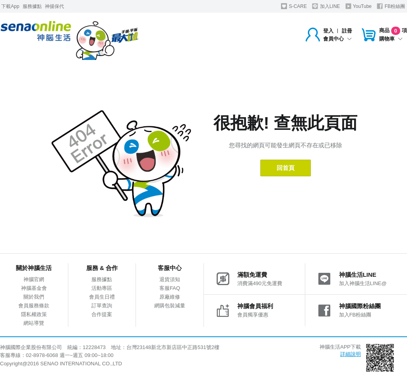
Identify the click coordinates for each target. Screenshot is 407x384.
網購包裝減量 (169, 306)
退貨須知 (169, 279)
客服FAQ (169, 288)
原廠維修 (169, 297)
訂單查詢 (101, 306)
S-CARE (294, 6)
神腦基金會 (34, 288)
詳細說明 (350, 354)
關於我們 (33, 297)
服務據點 (32, 6)
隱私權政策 (34, 314)
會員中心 (337, 39)
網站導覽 (33, 323)
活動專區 (101, 288)
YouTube (358, 6)
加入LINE (326, 6)
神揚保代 (54, 6)
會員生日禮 (102, 297)
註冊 (347, 31)
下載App (10, 6)
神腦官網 (33, 279)
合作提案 (101, 314)
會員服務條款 (33, 306)
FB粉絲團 (391, 6)
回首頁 (286, 167)
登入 (328, 31)
